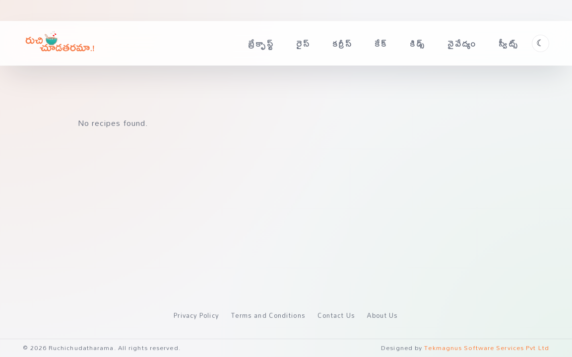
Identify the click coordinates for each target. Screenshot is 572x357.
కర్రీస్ (342, 43)
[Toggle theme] (540, 43)
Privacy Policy (196, 315)
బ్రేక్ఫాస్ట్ (261, 43)
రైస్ (303, 43)
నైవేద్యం (462, 43)
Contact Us (336, 315)
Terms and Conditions (268, 315)
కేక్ (381, 43)
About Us (382, 315)
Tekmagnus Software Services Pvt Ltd (486, 348)
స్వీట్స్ (509, 43)
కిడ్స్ (418, 43)
